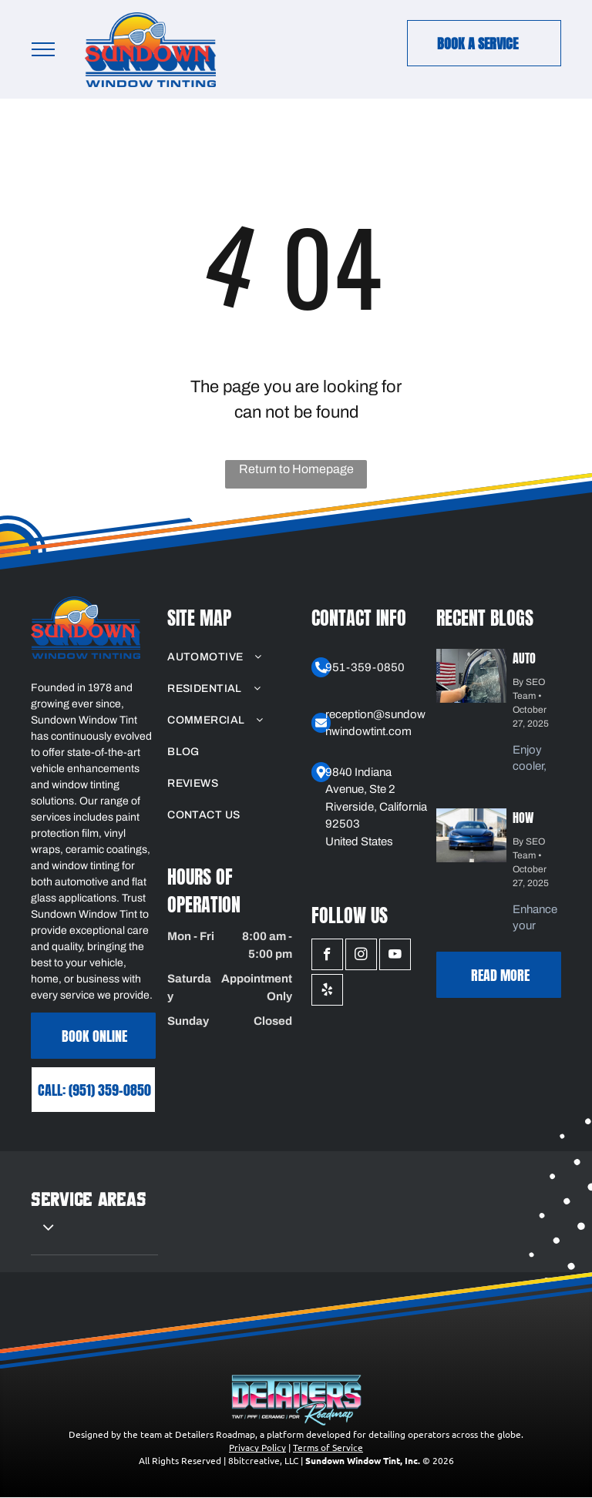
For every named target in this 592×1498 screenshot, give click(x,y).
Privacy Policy (257, 1447)
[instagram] (361, 956)
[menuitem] (229, 657)
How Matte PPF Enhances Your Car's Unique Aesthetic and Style (536, 815)
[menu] (43, 49)
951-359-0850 (365, 667)
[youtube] (395, 956)
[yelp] (327, 991)
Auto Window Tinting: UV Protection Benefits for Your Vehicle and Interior (535, 656)
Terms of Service (328, 1447)
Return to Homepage (296, 468)
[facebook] (327, 956)
